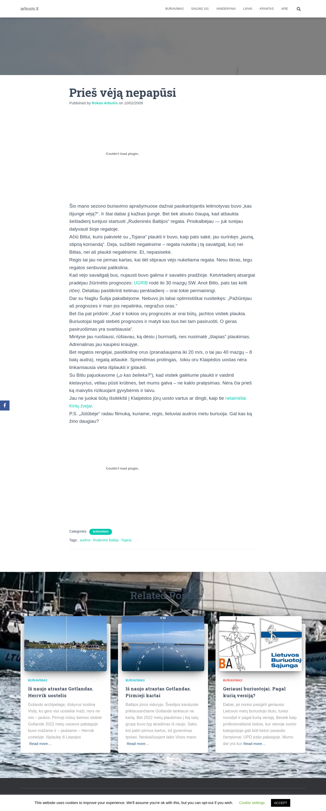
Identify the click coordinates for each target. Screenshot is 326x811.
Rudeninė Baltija (105, 540)
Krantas (267, 9)
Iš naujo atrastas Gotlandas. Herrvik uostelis (61, 691)
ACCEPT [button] (280, 803)
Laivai (247, 9)
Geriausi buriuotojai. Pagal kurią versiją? (255, 691)
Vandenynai (226, 9)
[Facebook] (5, 405)
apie (284, 9)
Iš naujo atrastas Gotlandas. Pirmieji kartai (159, 691)
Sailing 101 (200, 9)
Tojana (126, 540)
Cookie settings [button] (252, 802)
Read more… (41, 743)
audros (85, 540)
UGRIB (141, 282)
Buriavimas (174, 9)
